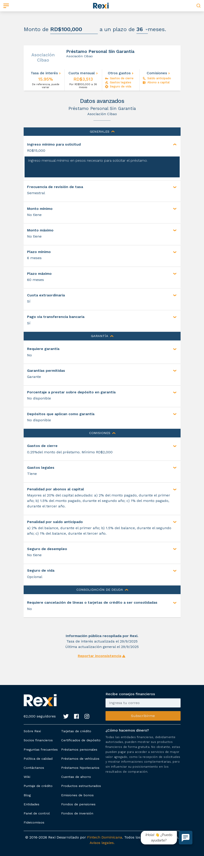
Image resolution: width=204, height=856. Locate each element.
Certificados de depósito (81, 740)
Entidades (31, 804)
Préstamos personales (79, 749)
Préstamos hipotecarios (80, 767)
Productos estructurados (81, 786)
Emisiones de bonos (77, 795)
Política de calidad (38, 758)
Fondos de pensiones (78, 804)
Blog (27, 795)
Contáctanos (34, 767)
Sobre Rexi (32, 731)
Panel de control (37, 813)
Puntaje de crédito (38, 786)
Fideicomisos (34, 822)
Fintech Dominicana (104, 837)
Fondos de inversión (77, 813)
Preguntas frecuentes (41, 749)
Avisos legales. (102, 843)
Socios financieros (38, 740)
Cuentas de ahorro (76, 777)
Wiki (27, 777)
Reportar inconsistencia (99, 656)
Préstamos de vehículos (80, 758)
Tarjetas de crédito (76, 731)
